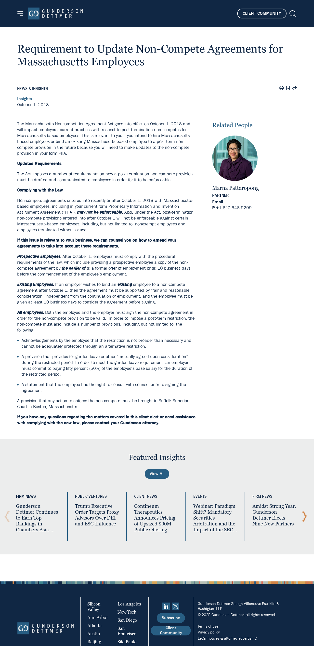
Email (217, 202)
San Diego (127, 620)
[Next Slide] (303, 517)
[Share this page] (294, 89)
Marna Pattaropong (235, 188)
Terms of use (208, 626)
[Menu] (20, 13)
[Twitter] (175, 606)
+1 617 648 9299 (234, 208)
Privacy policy (209, 632)
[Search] (292, 14)
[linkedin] (166, 606)
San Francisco (127, 631)
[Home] (55, 13)
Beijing (94, 641)
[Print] (281, 89)
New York (127, 612)
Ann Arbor (97, 617)
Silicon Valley (94, 606)
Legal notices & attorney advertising (227, 638)
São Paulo (127, 641)
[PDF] (288, 88)
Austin (93, 633)
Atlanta (94, 625)
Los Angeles (129, 603)
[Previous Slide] (6, 517)
